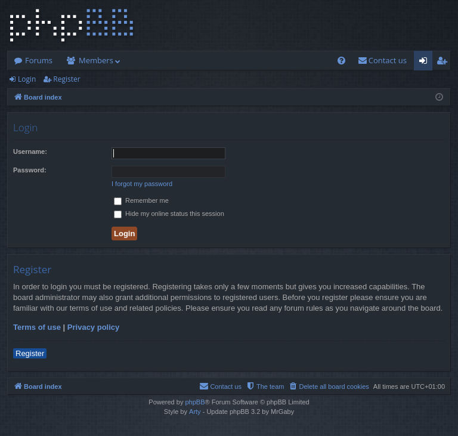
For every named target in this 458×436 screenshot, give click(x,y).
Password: (30, 170)
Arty (195, 411)
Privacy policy (93, 327)
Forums (38, 60)
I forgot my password (142, 183)
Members (96, 60)
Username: (30, 151)
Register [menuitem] (444, 62)
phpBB (195, 402)
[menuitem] (341, 60)
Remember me (141, 200)
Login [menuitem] (425, 62)
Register (66, 79)
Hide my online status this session (169, 213)
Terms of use (37, 327)
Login (27, 79)
